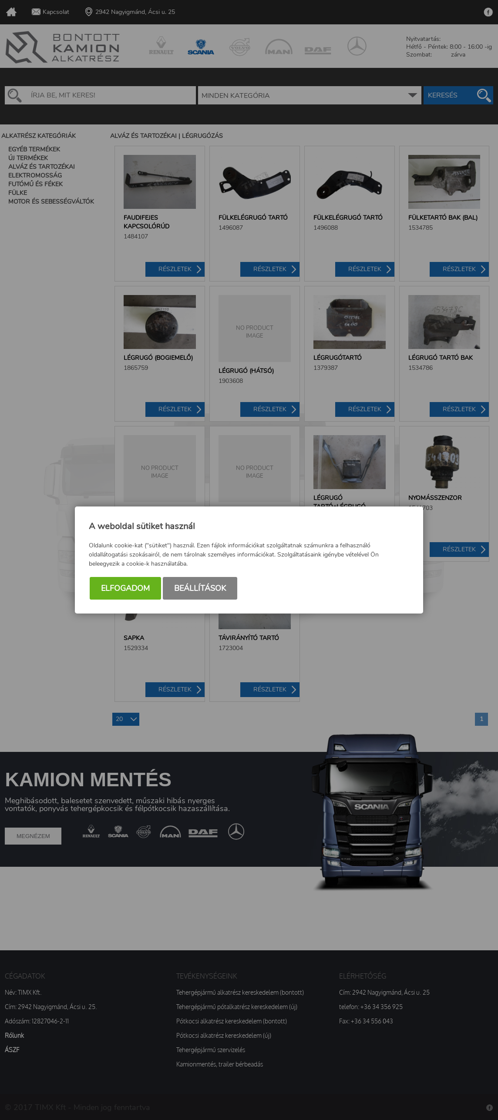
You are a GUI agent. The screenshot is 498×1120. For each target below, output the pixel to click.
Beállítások (200, 588)
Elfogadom (125, 588)
